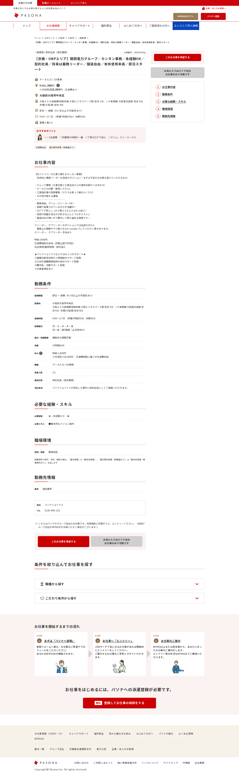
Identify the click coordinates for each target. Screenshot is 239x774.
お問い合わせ (81, 762)
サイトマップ (170, 762)
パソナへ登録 (213, 16)
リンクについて (150, 762)
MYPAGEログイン (186, 16)
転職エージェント (51, 2)
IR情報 (186, 762)
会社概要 (199, 762)
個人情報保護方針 (127, 762)
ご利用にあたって (103, 762)
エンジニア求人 (79, 2)
